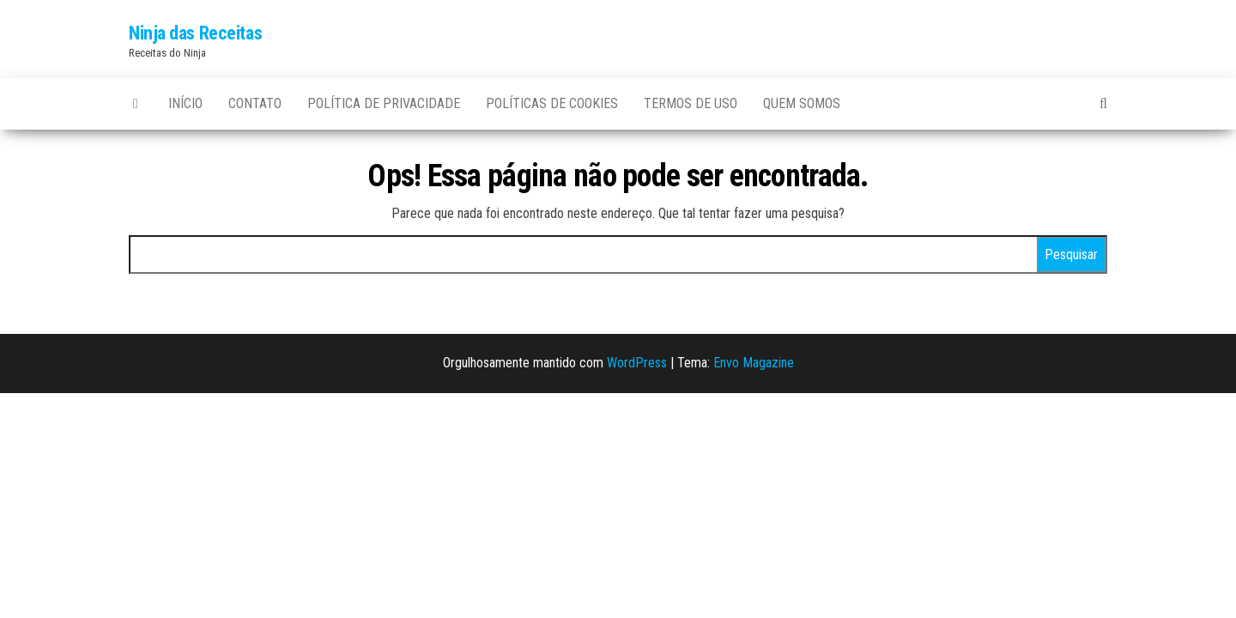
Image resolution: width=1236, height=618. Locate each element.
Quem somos (801, 103)
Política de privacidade (383, 103)
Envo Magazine (753, 362)
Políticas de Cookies (552, 103)
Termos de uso (690, 103)
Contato (255, 103)
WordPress (637, 362)
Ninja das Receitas (195, 33)
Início (185, 103)
